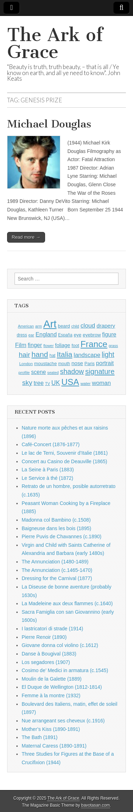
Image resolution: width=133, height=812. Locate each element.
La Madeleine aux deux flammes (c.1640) (67, 603)
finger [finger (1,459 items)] (35, 345)
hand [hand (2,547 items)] (40, 354)
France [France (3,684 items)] (94, 344)
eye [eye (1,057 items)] (77, 334)
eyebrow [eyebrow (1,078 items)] (92, 334)
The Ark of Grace (55, 43)
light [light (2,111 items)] (108, 354)
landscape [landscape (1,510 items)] (87, 355)
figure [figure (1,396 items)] (109, 334)
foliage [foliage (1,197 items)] (62, 345)
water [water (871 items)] (86, 383)
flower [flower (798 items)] (48, 345)
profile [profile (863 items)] (24, 372)
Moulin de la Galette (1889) (52, 679)
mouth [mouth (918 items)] (64, 363)
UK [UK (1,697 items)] (55, 382)
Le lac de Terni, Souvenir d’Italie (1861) (65, 453)
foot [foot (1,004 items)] (75, 345)
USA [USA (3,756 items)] (70, 382)
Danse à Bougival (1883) (49, 654)
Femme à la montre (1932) (51, 695)
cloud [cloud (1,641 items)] (88, 325)
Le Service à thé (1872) (47, 478)
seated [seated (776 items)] (53, 372)
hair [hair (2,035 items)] (24, 354)
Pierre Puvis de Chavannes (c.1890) (61, 536)
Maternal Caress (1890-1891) (54, 746)
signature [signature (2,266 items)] (100, 371)
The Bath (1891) (39, 737)
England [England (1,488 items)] (46, 334)
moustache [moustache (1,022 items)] (45, 363)
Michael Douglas (49, 124)
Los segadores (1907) (46, 662)
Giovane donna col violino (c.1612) (60, 645)
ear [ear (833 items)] (31, 335)
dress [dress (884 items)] (22, 335)
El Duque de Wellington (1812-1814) (62, 687)
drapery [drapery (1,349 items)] (105, 326)
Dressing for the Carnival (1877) (57, 578)
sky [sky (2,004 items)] (27, 382)
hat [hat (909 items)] (52, 355)
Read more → (26, 237)
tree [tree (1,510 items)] (39, 383)
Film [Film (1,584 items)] (20, 345)
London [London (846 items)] (26, 364)
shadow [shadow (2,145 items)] (72, 371)
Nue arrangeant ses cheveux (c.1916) (63, 720)
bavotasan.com (95, 805)
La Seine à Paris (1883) (48, 469)
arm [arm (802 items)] (38, 326)
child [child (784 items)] (75, 326)
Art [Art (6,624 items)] (49, 324)
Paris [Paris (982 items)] (89, 363)
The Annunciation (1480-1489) (55, 561)
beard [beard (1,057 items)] (64, 326)
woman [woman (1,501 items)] (101, 383)
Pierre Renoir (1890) (44, 637)
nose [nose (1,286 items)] (77, 363)
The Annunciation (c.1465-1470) (57, 570)
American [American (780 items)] (26, 326)
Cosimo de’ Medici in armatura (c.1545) (65, 670)
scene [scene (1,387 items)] (38, 372)
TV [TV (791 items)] (47, 383)
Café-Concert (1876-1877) (50, 444)
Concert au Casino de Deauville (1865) (64, 461)
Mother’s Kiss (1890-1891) (51, 729)
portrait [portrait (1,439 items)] (105, 363)
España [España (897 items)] (65, 335)
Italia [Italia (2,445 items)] (64, 354)
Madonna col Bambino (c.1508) (56, 520)
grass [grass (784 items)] (113, 345)
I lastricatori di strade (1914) (52, 628)
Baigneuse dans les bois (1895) (56, 528)
